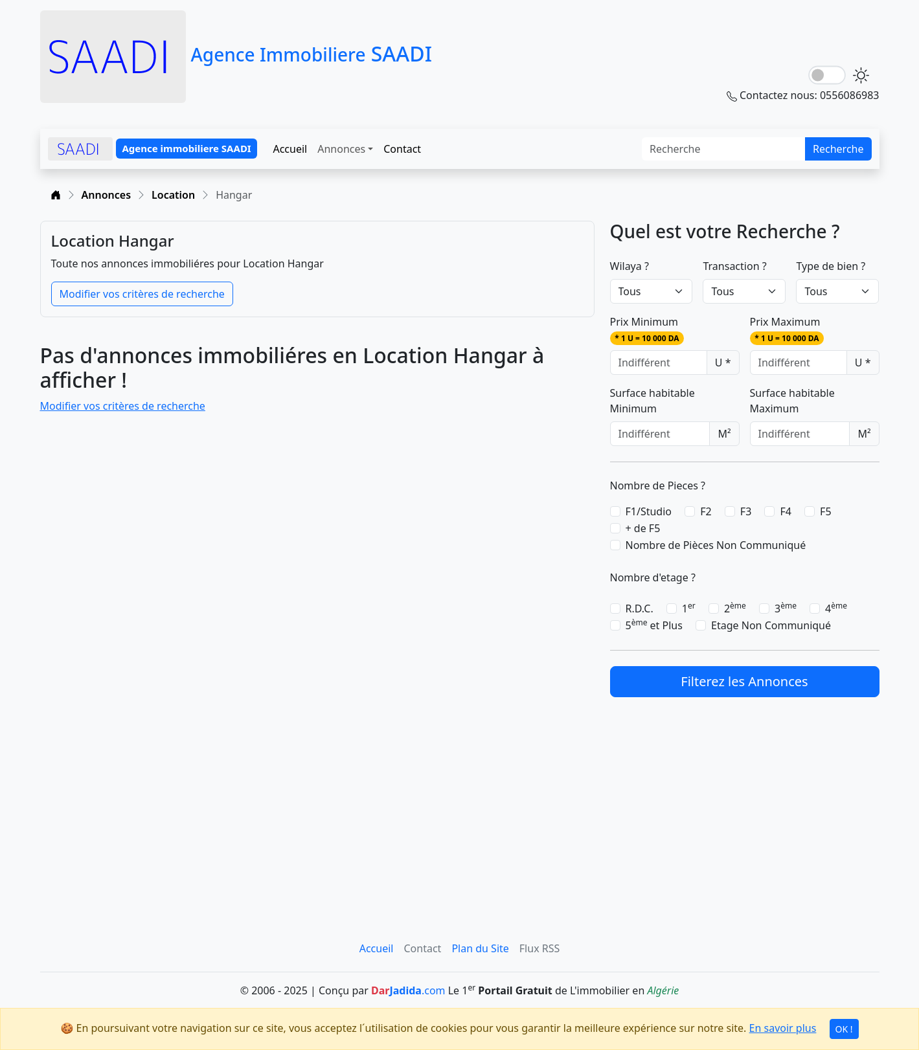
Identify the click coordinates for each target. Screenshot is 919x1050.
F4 (785, 511)
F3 (745, 511)
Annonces (341, 149)
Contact (402, 149)
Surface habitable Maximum (792, 401)
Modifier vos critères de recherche (142, 294)
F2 (705, 511)
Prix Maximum (787, 330)
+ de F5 (643, 528)
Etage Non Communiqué (771, 625)
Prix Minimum (647, 330)
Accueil (290, 149)
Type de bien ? (830, 266)
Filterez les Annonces (744, 681)
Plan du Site (479, 948)
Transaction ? (734, 266)
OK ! (844, 1029)
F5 (825, 511)
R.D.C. (639, 608)
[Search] (724, 149)
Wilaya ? (629, 266)
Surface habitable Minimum (652, 401)
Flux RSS (539, 948)
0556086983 (849, 95)
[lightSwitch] (827, 75)
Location (173, 195)
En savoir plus (783, 1028)
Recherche (838, 149)
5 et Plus (654, 625)
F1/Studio (649, 511)
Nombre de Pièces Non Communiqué (716, 545)
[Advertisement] (744, 803)
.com (408, 990)
